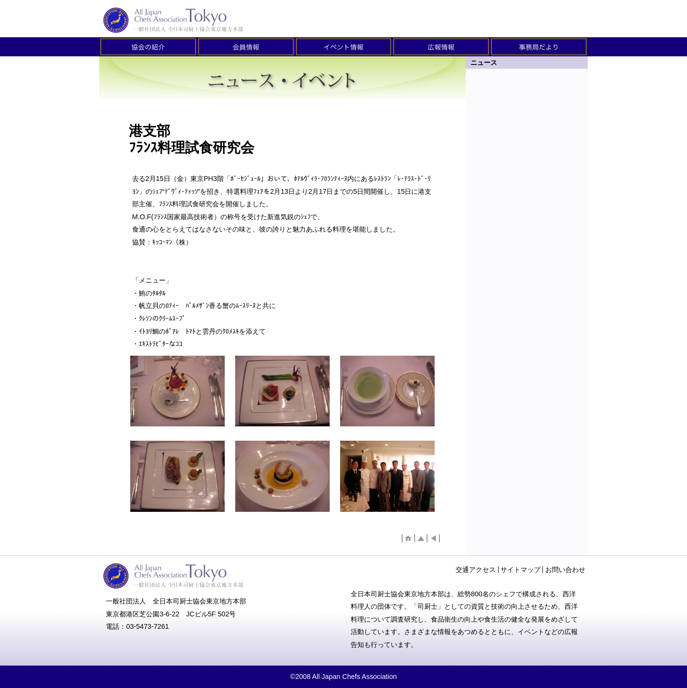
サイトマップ (520, 569)
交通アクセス (476, 569)
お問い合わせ (565, 569)
